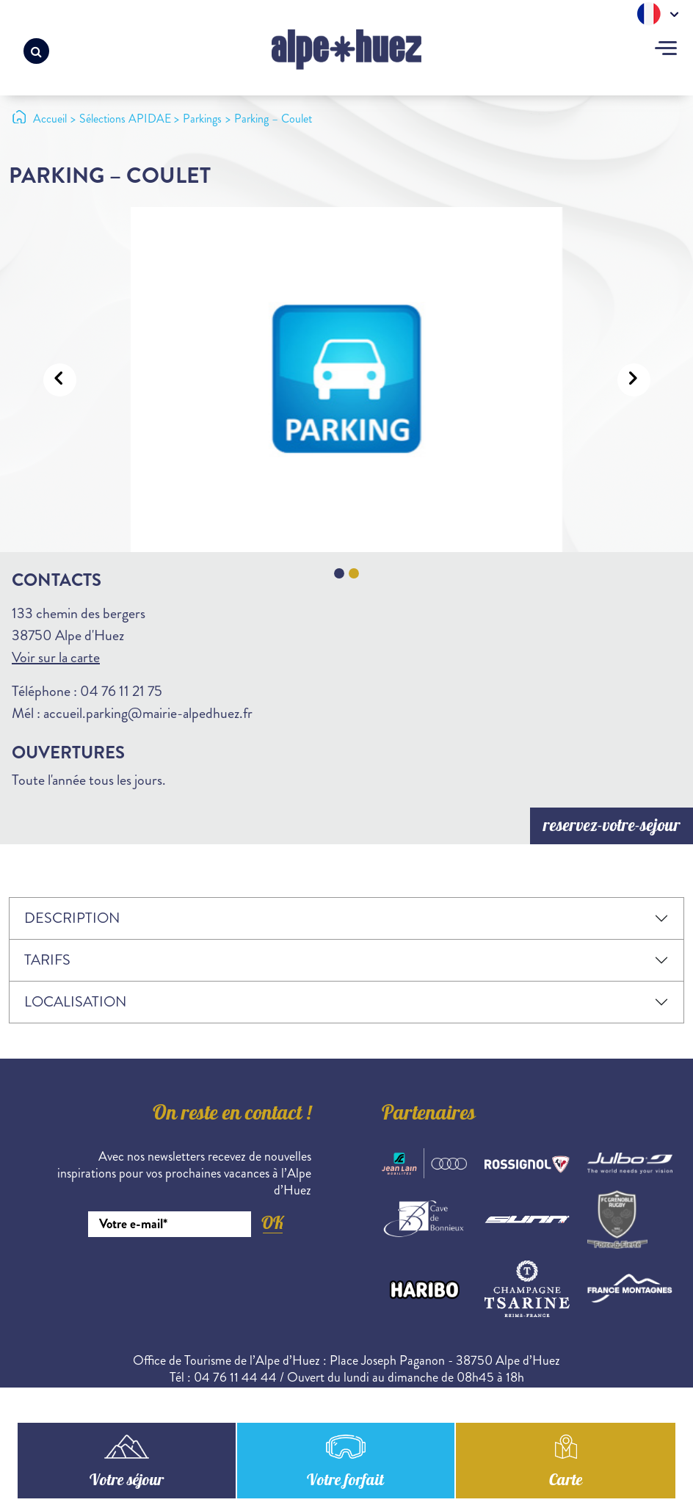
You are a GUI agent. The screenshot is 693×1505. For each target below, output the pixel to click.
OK (272, 1222)
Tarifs (47, 960)
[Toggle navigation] (666, 50)
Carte (565, 1481)
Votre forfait (345, 1481)
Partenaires (429, 1115)
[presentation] (199, 1277)
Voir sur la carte (56, 657)
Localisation (75, 1001)
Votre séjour (127, 1481)
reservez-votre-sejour (612, 827)
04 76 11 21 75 (121, 691)
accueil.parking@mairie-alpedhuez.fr (148, 713)
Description (72, 918)
